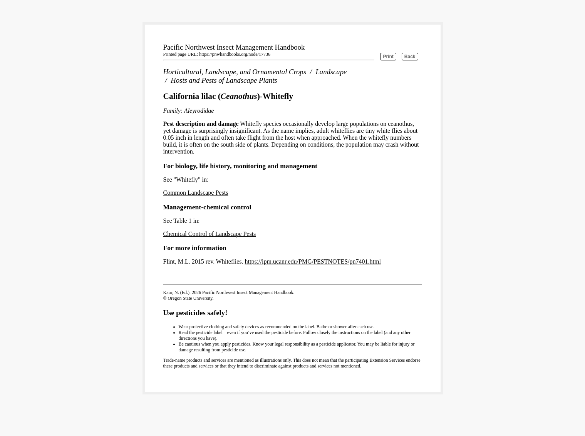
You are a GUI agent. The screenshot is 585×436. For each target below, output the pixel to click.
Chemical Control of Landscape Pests (209, 234)
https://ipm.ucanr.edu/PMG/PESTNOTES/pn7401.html (313, 261)
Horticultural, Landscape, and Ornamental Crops (234, 72)
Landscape (331, 72)
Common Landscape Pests (195, 192)
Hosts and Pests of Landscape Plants (224, 80)
